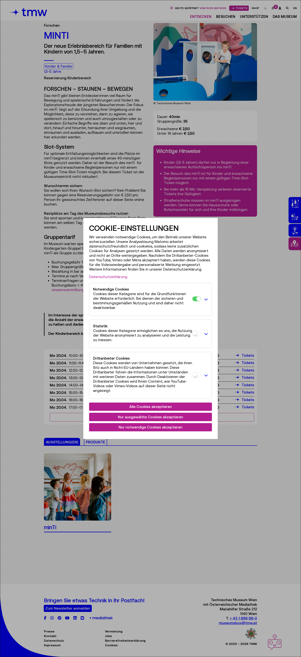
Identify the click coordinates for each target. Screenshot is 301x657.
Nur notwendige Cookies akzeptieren (150, 427)
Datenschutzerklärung (108, 277)
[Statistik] (196, 333)
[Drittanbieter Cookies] (196, 374)
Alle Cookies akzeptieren (150, 406)
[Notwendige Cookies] (196, 298)
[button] (205, 299)
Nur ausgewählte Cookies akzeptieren (150, 417)
